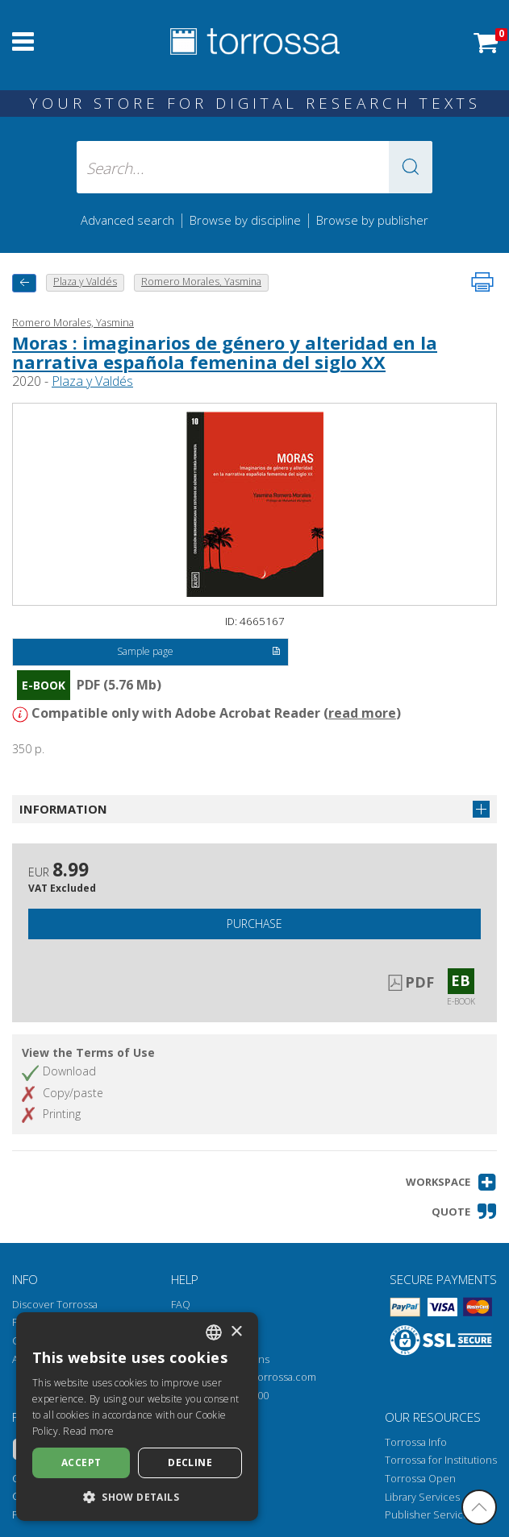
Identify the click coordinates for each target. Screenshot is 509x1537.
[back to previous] (24, 283)
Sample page (198, 652)
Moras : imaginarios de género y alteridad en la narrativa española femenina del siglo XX (224, 352)
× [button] (236, 1332)
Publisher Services (429, 1515)
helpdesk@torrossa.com (258, 1377)
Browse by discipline (245, 220)
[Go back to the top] (479, 1507)
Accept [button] (81, 1462)
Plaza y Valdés (92, 381)
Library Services (422, 1497)
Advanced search (127, 220)
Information (63, 809)
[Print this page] (482, 282)
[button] (410, 167)
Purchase (254, 923)
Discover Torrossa (55, 1304)
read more (362, 713)
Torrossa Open (420, 1478)
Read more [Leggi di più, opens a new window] (88, 1431)
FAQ (180, 1304)
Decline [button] (190, 1462)
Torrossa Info (416, 1442)
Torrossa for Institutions (441, 1460)
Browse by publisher (372, 220)
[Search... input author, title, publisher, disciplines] (255, 167)
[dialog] (137, 1416)
